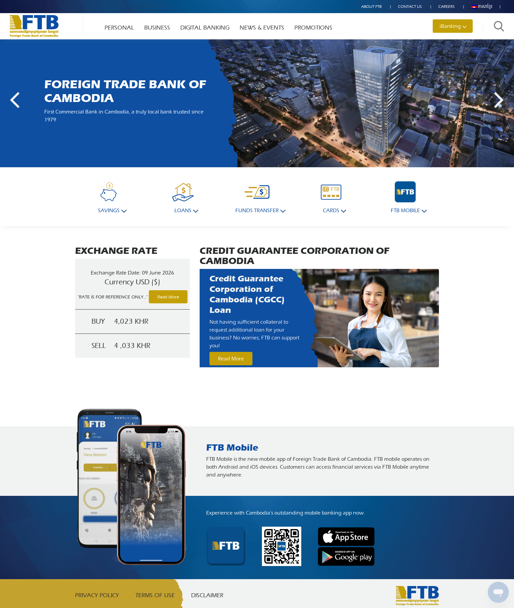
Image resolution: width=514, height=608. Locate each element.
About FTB (371, 6)
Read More (168, 297)
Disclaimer (207, 595)
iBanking (450, 26)
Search (499, 26)
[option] (319, 318)
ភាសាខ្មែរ (481, 6)
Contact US (410, 6)
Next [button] (499, 100)
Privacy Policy (97, 595)
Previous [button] (15, 100)
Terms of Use (155, 595)
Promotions (313, 27)
